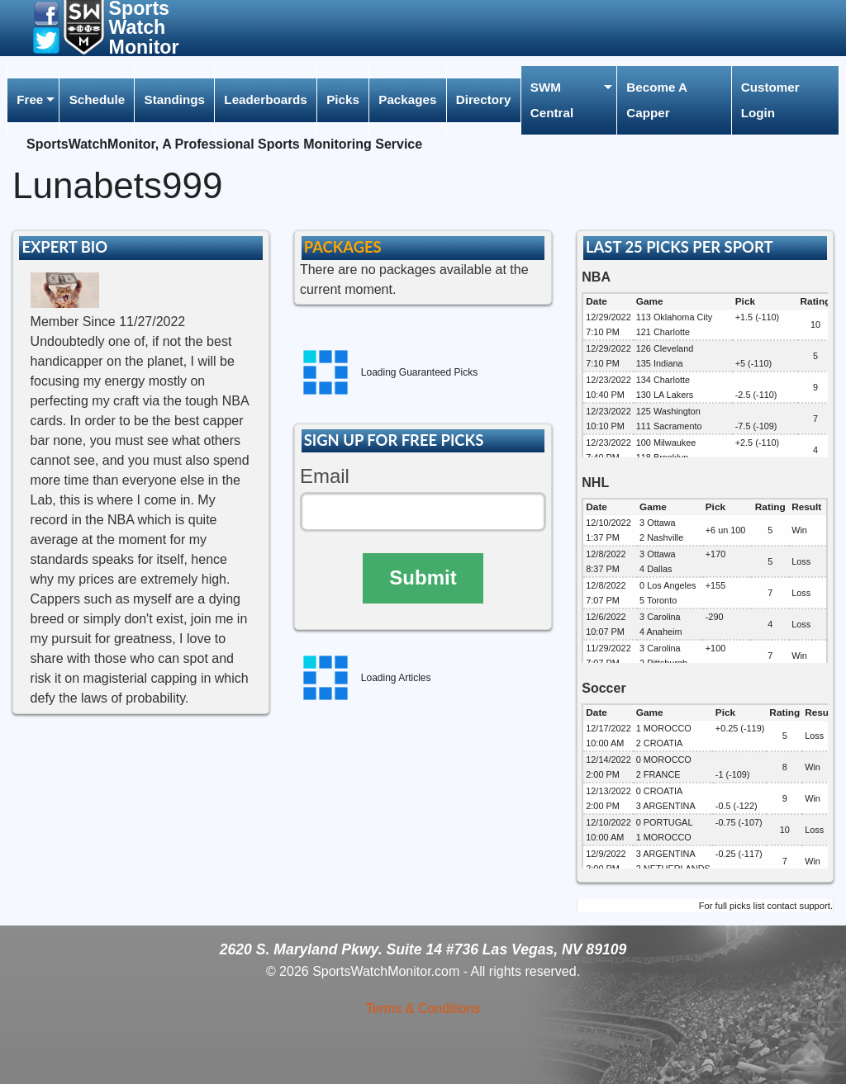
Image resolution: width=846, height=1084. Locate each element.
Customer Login (770, 99)
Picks (342, 99)
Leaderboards (265, 99)
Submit (422, 577)
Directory (483, 99)
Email (324, 476)
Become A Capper (656, 99)
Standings (175, 99)
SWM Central (551, 99)
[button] (46, 13)
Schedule (97, 99)
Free (30, 99)
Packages (407, 99)
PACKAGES (343, 247)
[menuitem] (33, 100)
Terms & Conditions (423, 1008)
